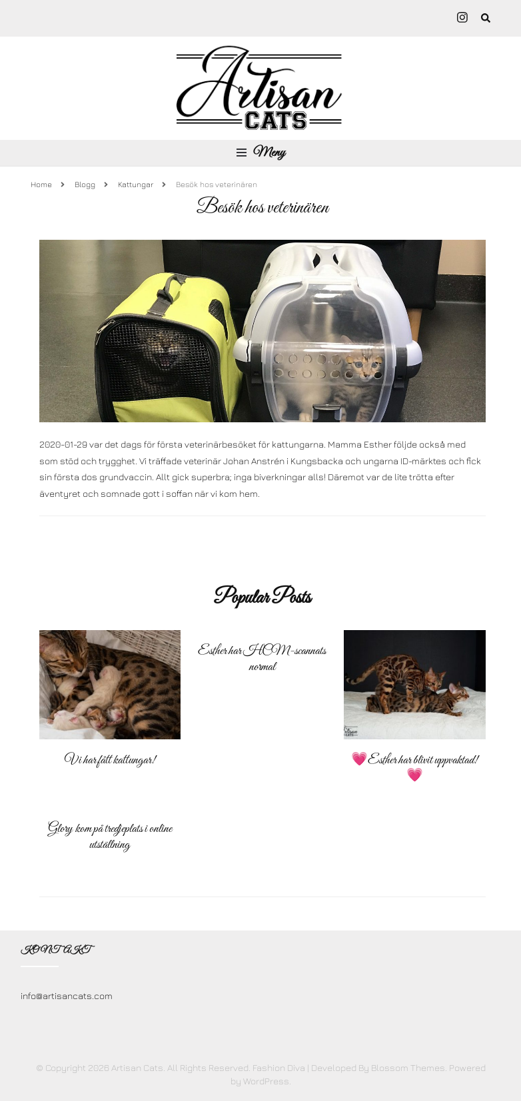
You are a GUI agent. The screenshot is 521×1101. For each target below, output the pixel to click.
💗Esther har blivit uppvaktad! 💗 (414, 768)
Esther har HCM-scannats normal (262, 659)
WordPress (266, 1080)
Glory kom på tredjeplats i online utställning (110, 837)
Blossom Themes (408, 1067)
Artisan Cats (137, 1067)
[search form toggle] (485, 18)
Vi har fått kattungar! (110, 760)
